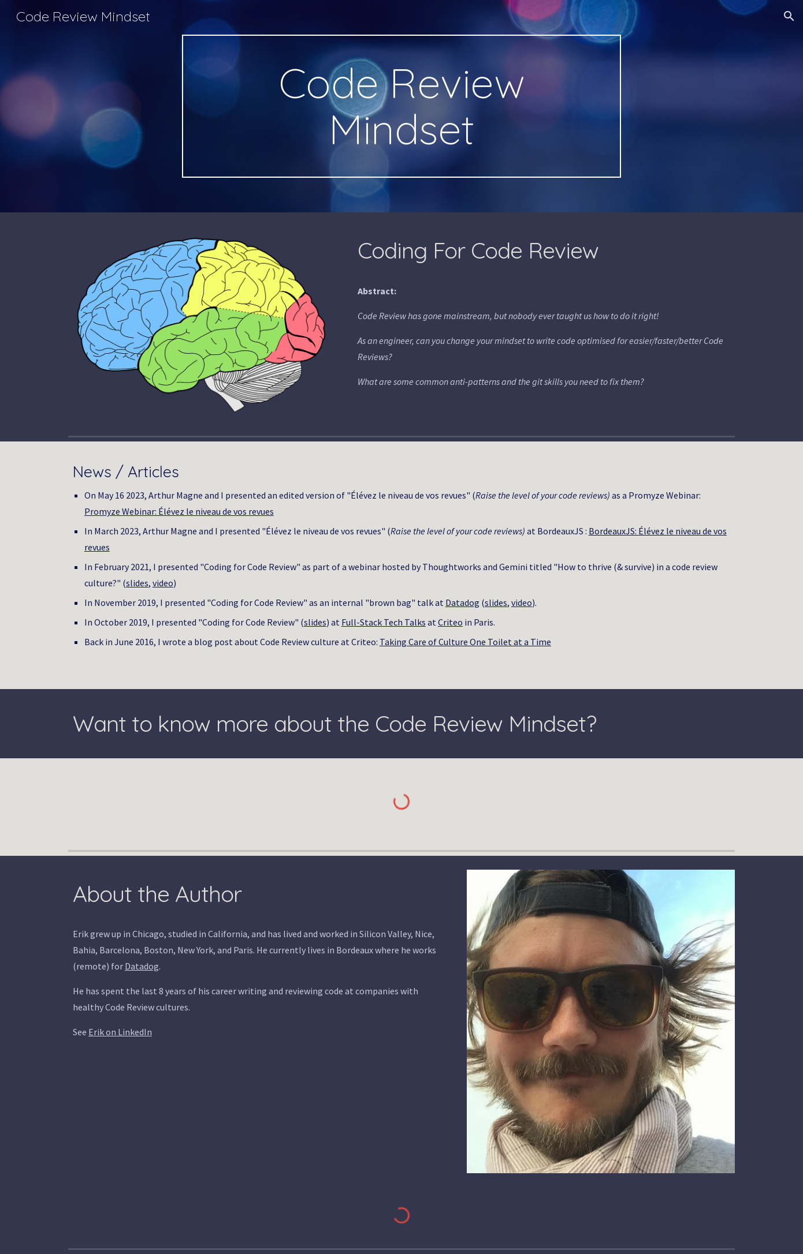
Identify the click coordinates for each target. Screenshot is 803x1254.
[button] (789, 16)
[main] (401, 106)
